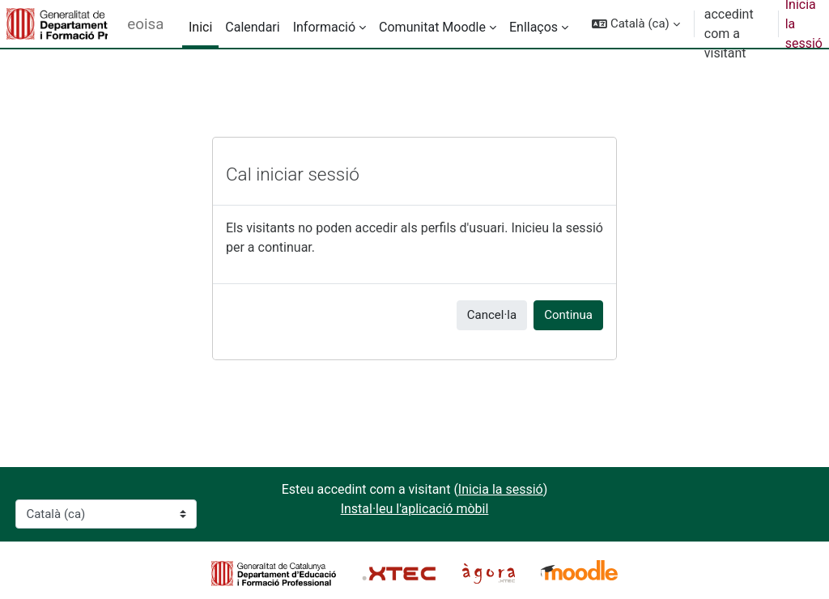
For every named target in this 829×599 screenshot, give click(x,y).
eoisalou (145, 24)
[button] (636, 23)
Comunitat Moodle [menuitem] (432, 27)
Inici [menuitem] (200, 27)
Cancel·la (492, 315)
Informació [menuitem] (324, 27)
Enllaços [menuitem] (533, 27)
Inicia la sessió (500, 489)
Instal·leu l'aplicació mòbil (415, 508)
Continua (568, 315)
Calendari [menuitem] (252, 27)
